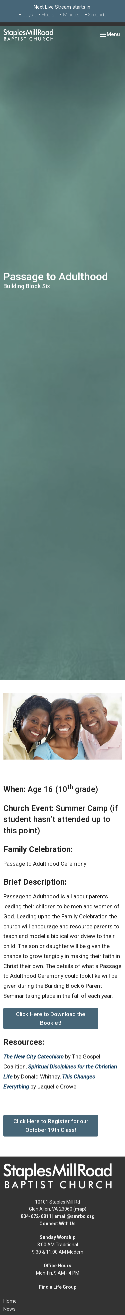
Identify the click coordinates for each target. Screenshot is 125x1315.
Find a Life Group (57, 1287)
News (9, 1309)
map (80, 1209)
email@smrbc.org (74, 1216)
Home (10, 1301)
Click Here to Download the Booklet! (50, 1018)
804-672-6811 (36, 1216)
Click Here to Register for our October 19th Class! (50, 1125)
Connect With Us (57, 1223)
